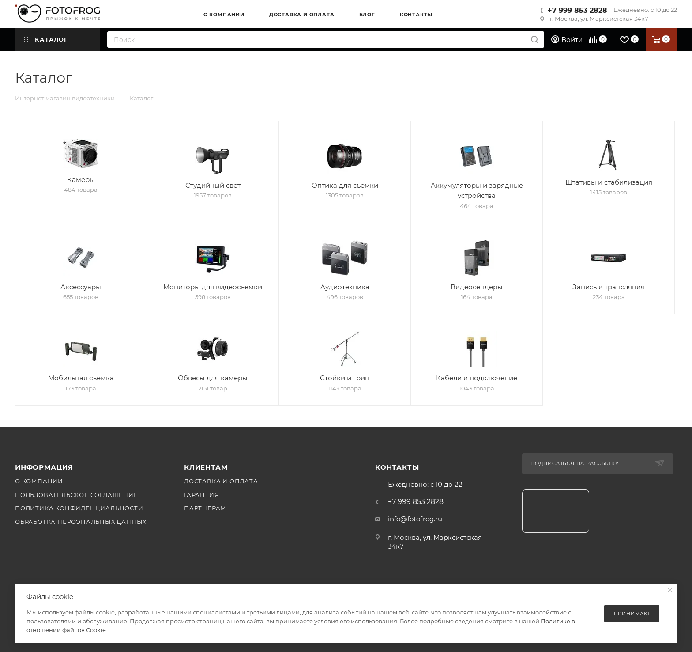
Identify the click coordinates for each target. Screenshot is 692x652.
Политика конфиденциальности (79, 508)
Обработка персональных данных (81, 521)
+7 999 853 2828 (577, 10)
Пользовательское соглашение (76, 494)
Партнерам (205, 508)
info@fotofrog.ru (415, 519)
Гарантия (201, 494)
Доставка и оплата (221, 481)
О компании (39, 481)
